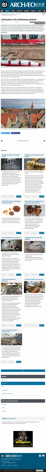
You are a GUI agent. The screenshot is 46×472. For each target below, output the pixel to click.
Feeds (3, 386)
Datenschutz (14, 465)
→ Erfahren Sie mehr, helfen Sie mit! (8, 462)
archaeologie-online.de (5, 13)
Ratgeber (33, 11)
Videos (3, 407)
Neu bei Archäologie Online (7, 393)
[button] (5, 133)
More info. (30, 470)
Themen (13, 11)
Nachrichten (4, 380)
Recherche (19, 11)
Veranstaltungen (5, 390)
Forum (39, 11)
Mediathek (26, 11)
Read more (18, 196)
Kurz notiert (18, 13)
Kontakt (9, 465)
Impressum (3, 465)
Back (23, 370)
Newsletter (15, 422)
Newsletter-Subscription (9, 418)
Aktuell (7, 11)
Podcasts (4, 411)
